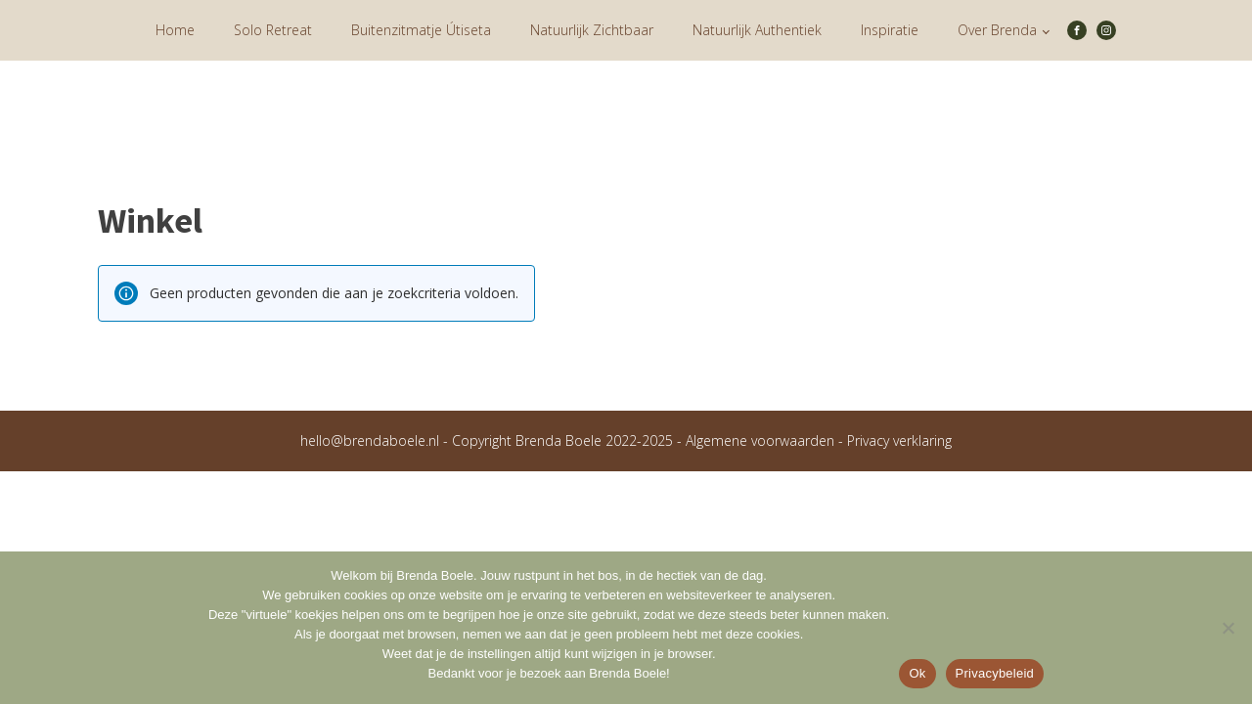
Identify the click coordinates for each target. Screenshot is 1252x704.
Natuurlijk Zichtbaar (591, 30)
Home (175, 30)
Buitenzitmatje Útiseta (421, 30)
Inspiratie (889, 30)
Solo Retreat (273, 30)
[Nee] (1227, 628)
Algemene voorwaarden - (766, 440)
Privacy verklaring (899, 440)
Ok (917, 673)
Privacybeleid (995, 673)
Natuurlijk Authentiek (757, 30)
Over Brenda (997, 30)
